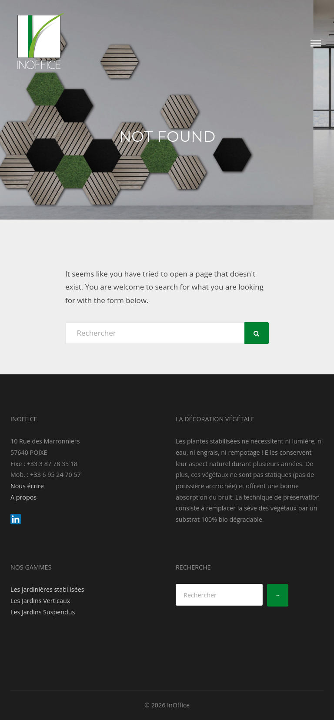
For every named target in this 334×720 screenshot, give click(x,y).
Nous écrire (27, 486)
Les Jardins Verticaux (40, 601)
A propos (23, 497)
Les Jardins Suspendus (42, 612)
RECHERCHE (193, 567)
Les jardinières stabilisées (47, 589)
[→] (277, 595)
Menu (316, 43)
